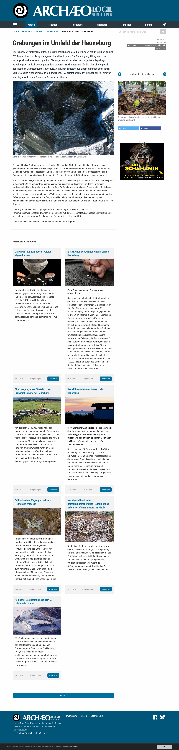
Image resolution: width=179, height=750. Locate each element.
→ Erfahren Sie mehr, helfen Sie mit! (30, 733)
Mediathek (102, 24)
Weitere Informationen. (71, 747)
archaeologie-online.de (22, 31)
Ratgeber (126, 24)
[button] (128, 128)
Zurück (63, 695)
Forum (148, 24)
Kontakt (83, 715)
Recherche (77, 24)
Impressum (71, 715)
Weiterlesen (53, 379)
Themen (53, 24)
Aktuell (31, 24)
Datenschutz (97, 715)
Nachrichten (52, 31)
